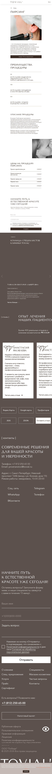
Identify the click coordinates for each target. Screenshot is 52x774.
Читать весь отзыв (12, 395)
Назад (14, 8)
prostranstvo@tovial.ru (20, 467)
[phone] (26, 616)
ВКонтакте (14, 501)
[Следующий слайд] (50, 277)
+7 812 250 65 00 (21, 464)
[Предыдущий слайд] (2, 277)
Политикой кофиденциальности (22, 647)
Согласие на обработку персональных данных (21, 651)
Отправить (26, 660)
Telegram (39, 488)
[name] (26, 603)
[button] (43, 421)
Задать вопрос (10, 625)
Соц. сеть (13, 488)
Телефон (39, 494)
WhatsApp (14, 494)
